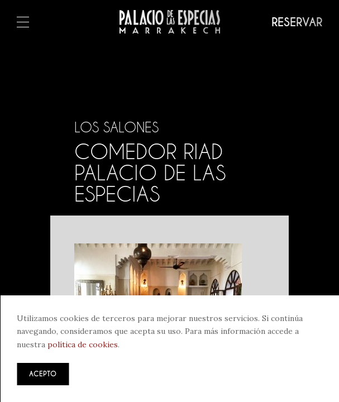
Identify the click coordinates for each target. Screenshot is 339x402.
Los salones (116, 127)
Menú (23, 23)
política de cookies (82, 344)
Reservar (296, 22)
